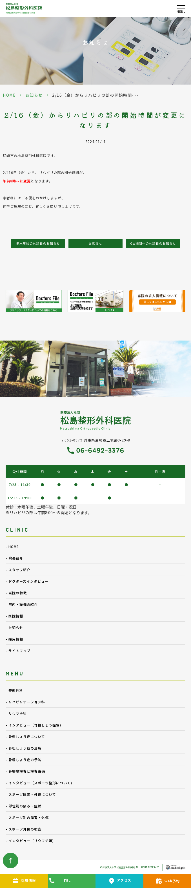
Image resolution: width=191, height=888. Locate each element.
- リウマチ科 (16, 713)
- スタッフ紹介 (18, 569)
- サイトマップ (18, 650)
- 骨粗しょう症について (25, 736)
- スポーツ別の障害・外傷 (27, 817)
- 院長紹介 (14, 558)
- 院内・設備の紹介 (22, 604)
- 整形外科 (14, 690)
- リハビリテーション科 (25, 701)
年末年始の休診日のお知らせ (38, 243)
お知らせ (34, 95)
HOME (9, 95)
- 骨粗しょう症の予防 (23, 759)
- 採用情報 (14, 639)
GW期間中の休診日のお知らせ (153, 243)
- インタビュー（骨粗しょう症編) (33, 725)
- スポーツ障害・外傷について (31, 794)
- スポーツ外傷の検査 (23, 829)
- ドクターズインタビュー (27, 581)
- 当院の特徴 (16, 592)
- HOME (12, 546)
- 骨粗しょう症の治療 (23, 748)
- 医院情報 (14, 615)
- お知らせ (14, 627)
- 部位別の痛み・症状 (23, 805)
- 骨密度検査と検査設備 (25, 771)
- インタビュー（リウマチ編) (30, 840)
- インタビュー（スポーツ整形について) (39, 782)
